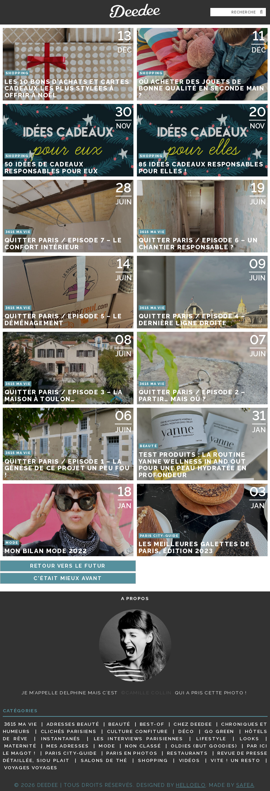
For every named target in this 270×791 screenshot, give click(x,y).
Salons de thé (104, 760)
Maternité (20, 746)
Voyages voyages (31, 768)
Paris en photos (131, 753)
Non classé (143, 746)
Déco (186, 731)
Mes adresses (67, 746)
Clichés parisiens (69, 731)
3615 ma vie (20, 724)
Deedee (135, 11)
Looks (249, 738)
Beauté (119, 724)
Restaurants (187, 753)
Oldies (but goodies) (204, 746)
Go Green (219, 731)
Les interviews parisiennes (138, 738)
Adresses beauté (73, 724)
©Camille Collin (146, 692)
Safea (245, 785)
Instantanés (60, 738)
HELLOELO (191, 785)
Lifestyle (211, 738)
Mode (107, 746)
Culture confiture (137, 731)
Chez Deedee (192, 724)
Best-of (152, 724)
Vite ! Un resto (235, 760)
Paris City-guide (71, 753)
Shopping (153, 760)
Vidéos (189, 760)
